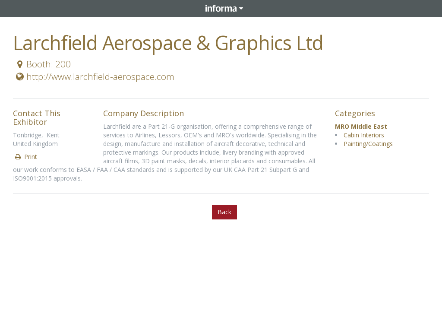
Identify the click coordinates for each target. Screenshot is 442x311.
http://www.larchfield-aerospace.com (94, 76)
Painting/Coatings (368, 144)
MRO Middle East (361, 126)
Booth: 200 (42, 64)
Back (224, 212)
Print (25, 156)
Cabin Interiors (364, 135)
